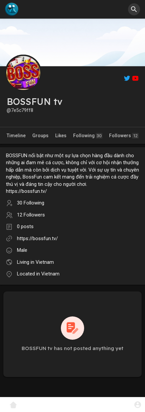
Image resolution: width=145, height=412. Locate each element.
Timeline (16, 135)
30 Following (30, 203)
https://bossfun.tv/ (37, 238)
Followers (124, 136)
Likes (61, 135)
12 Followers (31, 215)
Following (87, 136)
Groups (40, 135)
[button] (134, 9)
